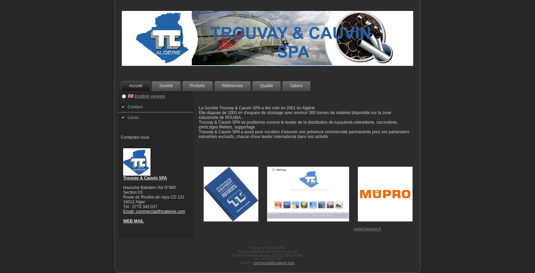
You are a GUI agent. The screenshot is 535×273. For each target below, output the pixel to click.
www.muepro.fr (367, 229)
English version (149, 96)
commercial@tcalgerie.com (273, 263)
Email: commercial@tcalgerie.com (154, 211)
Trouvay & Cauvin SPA (145, 178)
